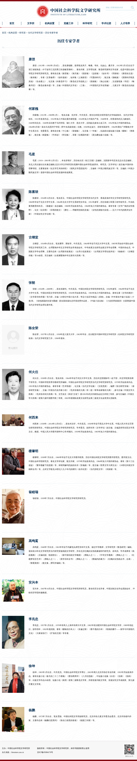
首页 (11, 23)
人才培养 (125, 23)
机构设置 (49, 23)
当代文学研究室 (35, 33)
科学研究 (87, 23)
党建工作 (68, 23)
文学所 (30, 23)
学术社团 (106, 23)
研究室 (22, 33)
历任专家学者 (51, 33)
